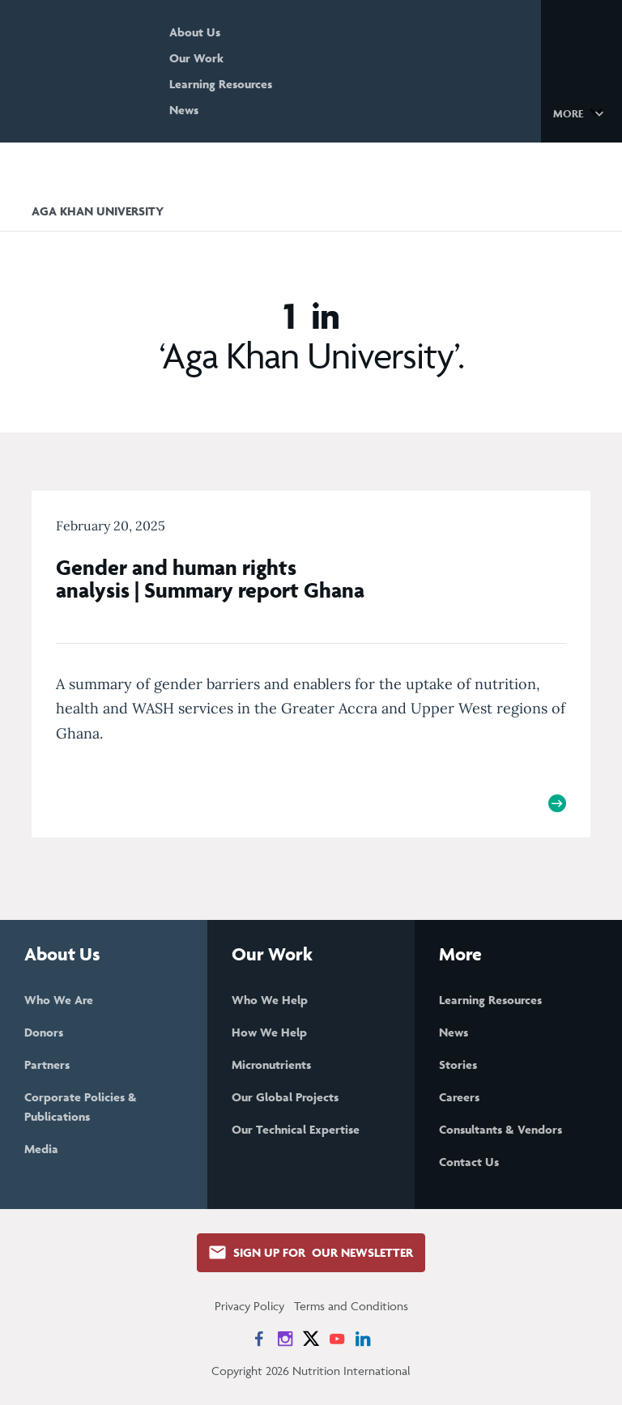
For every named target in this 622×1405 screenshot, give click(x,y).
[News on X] (311, 1338)
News (184, 109)
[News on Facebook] (259, 1338)
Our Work (197, 58)
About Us (195, 32)
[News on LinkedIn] (363, 1338)
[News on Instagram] (285, 1338)
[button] (581, 112)
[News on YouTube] (337, 1338)
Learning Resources (221, 84)
